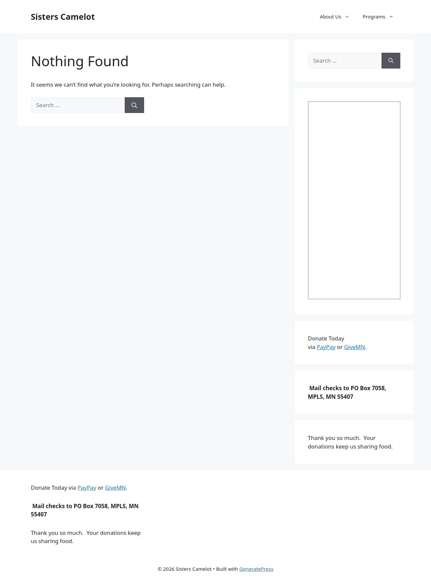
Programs (381, 16)
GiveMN (354, 347)
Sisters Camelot (63, 16)
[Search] (134, 105)
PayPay (326, 347)
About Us (338, 16)
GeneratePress (256, 568)
